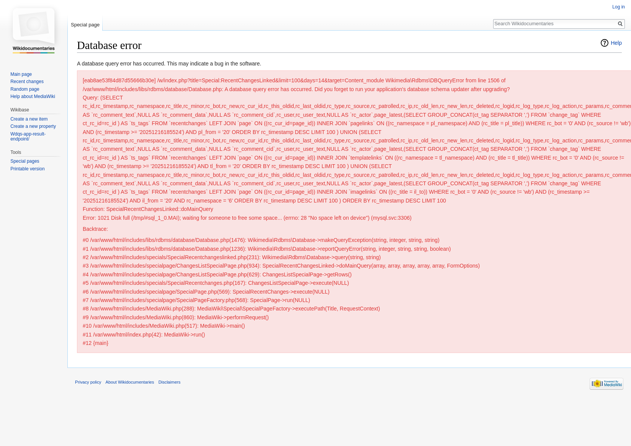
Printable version (27, 169)
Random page (24, 89)
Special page (85, 25)
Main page (21, 74)
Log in (618, 7)
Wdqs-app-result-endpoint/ (28, 136)
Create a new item (28, 119)
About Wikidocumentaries (130, 382)
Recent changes (27, 81)
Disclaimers (170, 382)
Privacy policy (88, 382)
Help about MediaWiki (32, 96)
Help (616, 43)
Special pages (24, 161)
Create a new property (33, 126)
